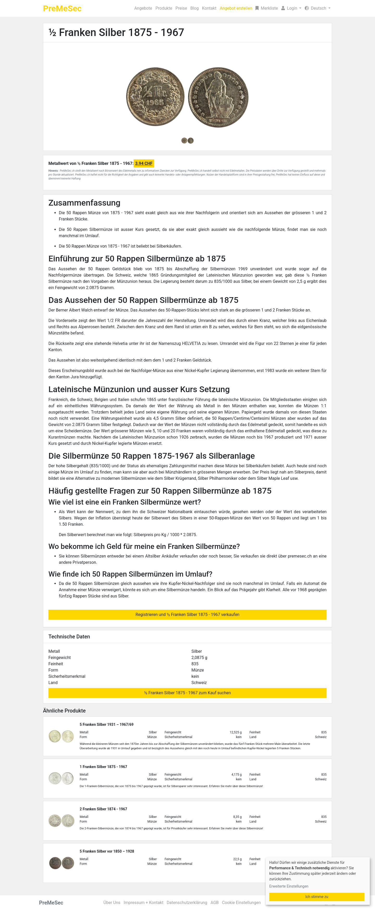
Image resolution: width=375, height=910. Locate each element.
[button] (291, 8)
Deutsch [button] (316, 8)
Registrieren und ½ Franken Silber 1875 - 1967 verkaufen (188, 614)
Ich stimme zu (316, 897)
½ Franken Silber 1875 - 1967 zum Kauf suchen (187, 692)
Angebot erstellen (236, 8)
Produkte (163, 8)
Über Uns (111, 902)
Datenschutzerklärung (187, 902)
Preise (181, 8)
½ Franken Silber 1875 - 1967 (116, 32)
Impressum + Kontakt (144, 902)
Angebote (143, 8)
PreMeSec (62, 8)
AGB (215, 902)
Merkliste (266, 8)
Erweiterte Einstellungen (288, 886)
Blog (194, 8)
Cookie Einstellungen (241, 902)
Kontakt (209, 8)
